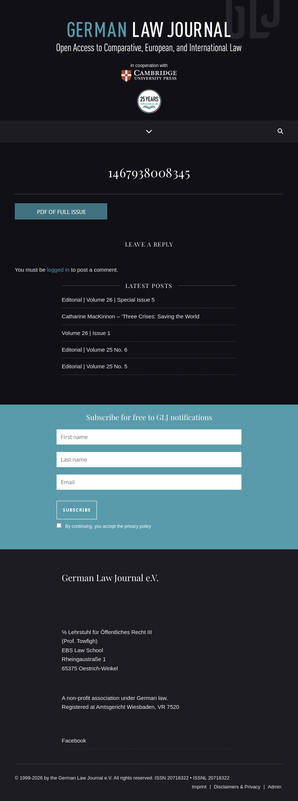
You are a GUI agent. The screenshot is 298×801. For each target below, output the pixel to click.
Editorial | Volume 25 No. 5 (94, 366)
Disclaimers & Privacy (237, 787)
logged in (58, 270)
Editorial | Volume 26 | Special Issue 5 (108, 299)
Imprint (199, 787)
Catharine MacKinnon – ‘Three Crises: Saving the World (130, 316)
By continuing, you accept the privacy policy (108, 526)
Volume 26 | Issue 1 (86, 333)
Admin (274, 787)
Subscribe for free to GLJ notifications (149, 417)
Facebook (74, 740)
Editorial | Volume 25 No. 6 (94, 349)
